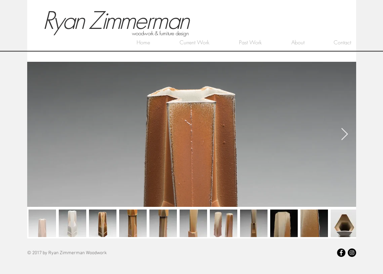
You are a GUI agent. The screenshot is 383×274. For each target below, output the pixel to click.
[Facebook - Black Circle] (341, 252)
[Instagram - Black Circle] (352, 252)
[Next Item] (344, 134)
